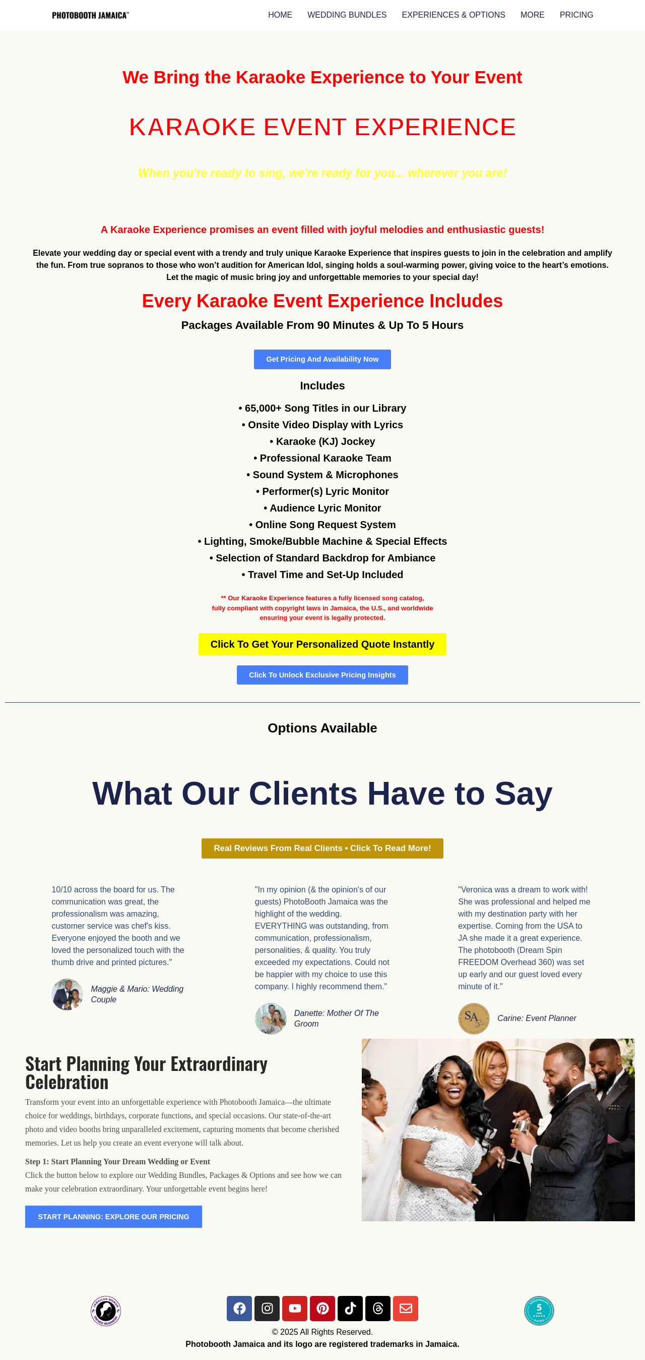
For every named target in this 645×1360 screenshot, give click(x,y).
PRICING (577, 15)
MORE (533, 15)
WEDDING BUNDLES (346, 15)
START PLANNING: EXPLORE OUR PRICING (125, 1224)
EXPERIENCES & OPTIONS (453, 15)
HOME (280, 15)
